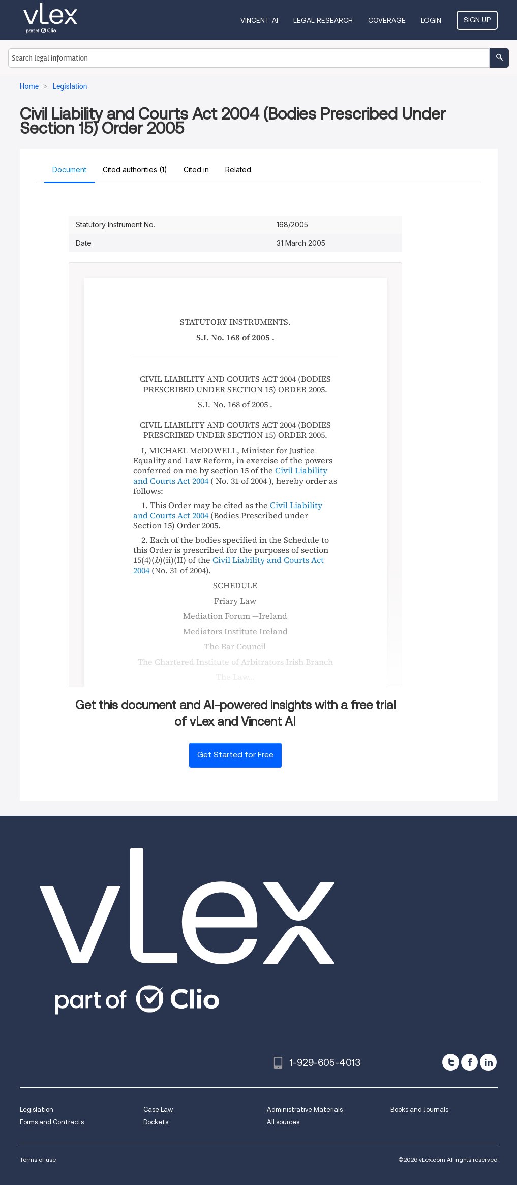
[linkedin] (488, 1062)
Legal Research (323, 20)
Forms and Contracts (52, 1122)
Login (431, 20)
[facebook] (469, 1062)
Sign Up (477, 20)
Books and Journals (419, 1109)
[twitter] (450, 1062)
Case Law (158, 1109)
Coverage (387, 20)
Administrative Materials (305, 1109)
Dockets (155, 1122)
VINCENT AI (259, 20)
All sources (283, 1122)
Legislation (36, 1109)
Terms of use (38, 1159)
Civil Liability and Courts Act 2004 (228, 565)
